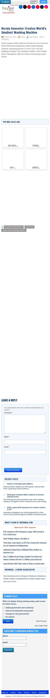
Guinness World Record (13, 227)
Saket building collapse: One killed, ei (16, 538)
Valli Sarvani (33, 37)
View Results (41, 621)
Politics (12, 579)
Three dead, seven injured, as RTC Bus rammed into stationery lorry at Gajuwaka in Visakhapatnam (25, 544)
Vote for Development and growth (19, 611)
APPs (43, 2)
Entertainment (22, 579)
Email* (14, 643)
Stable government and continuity (19, 608)
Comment (8, 413)
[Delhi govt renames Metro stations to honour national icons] (4, 495)
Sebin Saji (29, 227)
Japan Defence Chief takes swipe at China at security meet (23, 563)
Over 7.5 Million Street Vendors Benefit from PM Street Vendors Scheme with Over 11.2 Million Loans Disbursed (22, 558)
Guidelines (42, 693)
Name (7, 437)
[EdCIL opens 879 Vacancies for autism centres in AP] (4, 508)
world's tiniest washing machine (14, 230)
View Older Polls (41, 626)
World (6, 579)
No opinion (10, 617)
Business (42, 576)
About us (5, 693)
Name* (14, 637)
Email (6, 447)
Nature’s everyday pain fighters (20, 484)
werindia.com (12, 576)
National (33, 576)
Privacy (26, 693)
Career (13, 693)
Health (32, 579)
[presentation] (24, 461)
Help (19, 693)
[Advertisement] (25, 197)
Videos (22, 37)
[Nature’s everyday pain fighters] (4, 484)
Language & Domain (34, 2)
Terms (34, 693)
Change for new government (17, 614)
